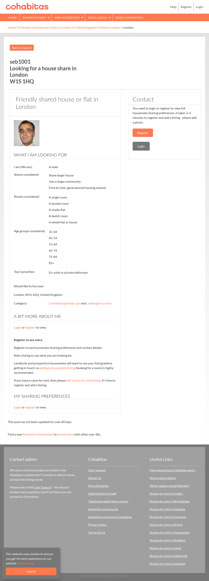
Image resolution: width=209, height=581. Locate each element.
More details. (26, 563)
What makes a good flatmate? (169, 486)
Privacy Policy (97, 524)
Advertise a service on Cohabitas (110, 517)
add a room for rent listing (83, 380)
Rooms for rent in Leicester (167, 563)
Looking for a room (99, 303)
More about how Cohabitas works (172, 470)
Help (173, 7)
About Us (94, 478)
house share (65, 434)
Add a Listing (97, 17)
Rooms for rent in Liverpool (168, 517)
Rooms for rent (34, 17)
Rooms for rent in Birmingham (170, 501)
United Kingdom (85, 27)
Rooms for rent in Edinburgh (168, 556)
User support (97, 470)
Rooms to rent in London (166, 493)
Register (186, 7)
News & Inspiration (129, 17)
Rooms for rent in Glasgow (167, 509)
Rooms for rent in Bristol (166, 524)
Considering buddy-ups (64, 303)
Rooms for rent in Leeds (165, 548)
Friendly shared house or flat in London (45, 27)
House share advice (163, 478)
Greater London (110, 27)
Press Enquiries (98, 486)
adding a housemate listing (57, 368)
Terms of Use (96, 532)
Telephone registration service (108, 501)
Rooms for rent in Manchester (170, 532)
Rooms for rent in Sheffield (167, 540)
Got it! (31, 571)
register (30, 327)
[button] (49, 17)
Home (13, 17)
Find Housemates (67, 17)
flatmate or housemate (38, 434)
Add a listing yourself (102, 493)
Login (199, 7)
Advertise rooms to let (103, 509)
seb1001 (20, 61)
